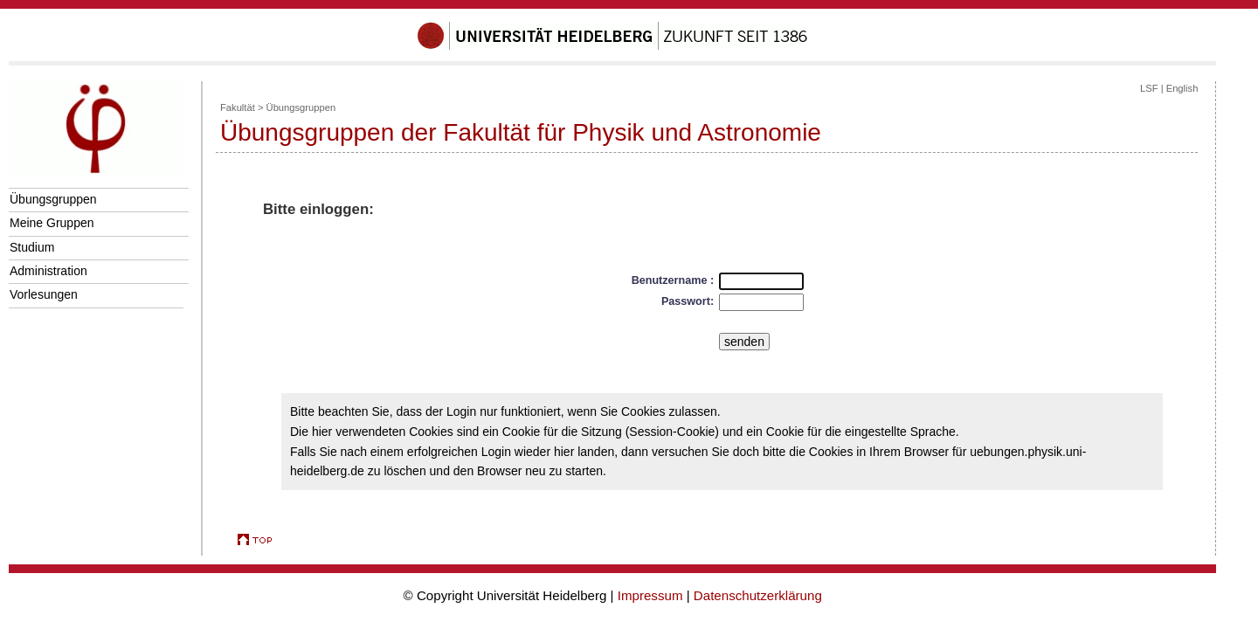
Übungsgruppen (53, 199)
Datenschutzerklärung (758, 595)
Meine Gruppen (52, 223)
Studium (32, 247)
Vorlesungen (44, 294)
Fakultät (237, 107)
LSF (1149, 88)
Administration (48, 271)
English (1182, 88)
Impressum (650, 595)
